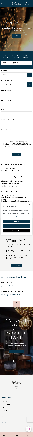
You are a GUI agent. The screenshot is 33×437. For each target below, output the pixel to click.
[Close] (30, 204)
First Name (7, 90)
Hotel (4, 71)
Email (4, 110)
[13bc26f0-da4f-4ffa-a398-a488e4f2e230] (16, 94)
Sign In (29, 2)
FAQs (3, 408)
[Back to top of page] (16, 304)
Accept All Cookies (16, 226)
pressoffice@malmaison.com (11, 286)
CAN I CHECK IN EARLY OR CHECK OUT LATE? (18, 245)
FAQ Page (16, 265)
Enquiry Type (8, 81)
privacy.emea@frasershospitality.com (13, 277)
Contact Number (10, 120)
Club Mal (4, 402)
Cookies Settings (16, 230)
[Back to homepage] (16, 385)
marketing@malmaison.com (10, 295)
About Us (4, 411)
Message (6, 130)
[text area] (16, 134)
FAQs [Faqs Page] (16, 36)
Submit (16, 154)
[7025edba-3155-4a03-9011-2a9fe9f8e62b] (16, 104)
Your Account (6, 405)
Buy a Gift (27, 434)
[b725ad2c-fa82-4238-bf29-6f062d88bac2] (16, 114)
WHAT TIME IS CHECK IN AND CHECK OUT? (17, 240)
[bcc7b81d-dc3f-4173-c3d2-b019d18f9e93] (16, 123)
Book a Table (16, 434)
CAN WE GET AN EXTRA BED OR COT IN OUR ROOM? (16, 257)
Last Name (7, 100)
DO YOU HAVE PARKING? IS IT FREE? (18, 251)
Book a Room (5, 434)
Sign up (16, 351)
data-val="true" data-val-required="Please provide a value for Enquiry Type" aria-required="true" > (16, 84)
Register (28, 4)
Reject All (16, 221)
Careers (4, 414)
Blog (3, 417)
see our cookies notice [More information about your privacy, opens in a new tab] (12, 216)
